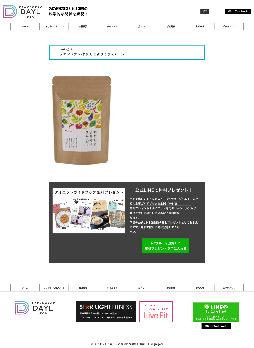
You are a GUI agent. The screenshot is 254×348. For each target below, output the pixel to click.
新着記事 (171, 26)
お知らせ (200, 26)
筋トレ (141, 26)
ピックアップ (229, 26)
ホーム (25, 26)
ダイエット (112, 26)
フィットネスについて (53, 26)
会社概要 (83, 26)
